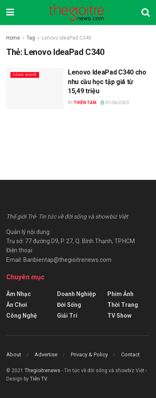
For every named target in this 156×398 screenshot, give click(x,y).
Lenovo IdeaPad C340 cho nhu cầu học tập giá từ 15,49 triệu (107, 81)
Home (13, 38)
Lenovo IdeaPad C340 (67, 38)
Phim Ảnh (120, 294)
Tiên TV (38, 379)
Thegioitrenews (43, 370)
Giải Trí (67, 315)
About (13, 354)
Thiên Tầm (85, 102)
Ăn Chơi (16, 304)
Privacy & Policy (89, 354)
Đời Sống (69, 304)
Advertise (46, 354)
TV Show (119, 315)
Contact (130, 354)
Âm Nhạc (18, 294)
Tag (31, 38)
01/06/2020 (115, 102)
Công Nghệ (25, 75)
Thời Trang (122, 304)
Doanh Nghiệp (76, 294)
